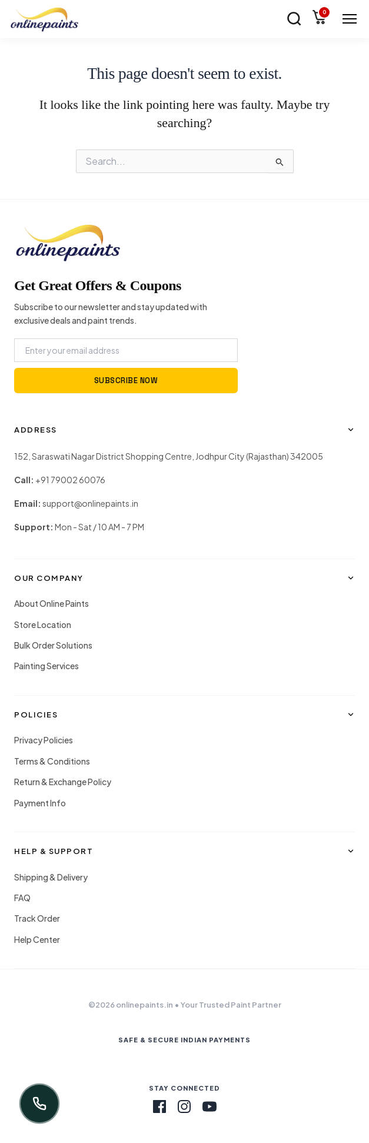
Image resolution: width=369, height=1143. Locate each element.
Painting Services (46, 665)
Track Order (37, 918)
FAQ (22, 897)
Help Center (37, 939)
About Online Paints (51, 603)
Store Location (42, 624)
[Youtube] (209, 1106)
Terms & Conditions (52, 761)
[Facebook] (159, 1106)
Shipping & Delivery (51, 877)
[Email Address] (126, 350)
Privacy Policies (43, 740)
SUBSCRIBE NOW (126, 381)
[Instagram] (184, 1106)
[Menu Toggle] (350, 18)
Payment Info (40, 803)
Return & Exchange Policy (62, 781)
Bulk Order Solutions (53, 645)
